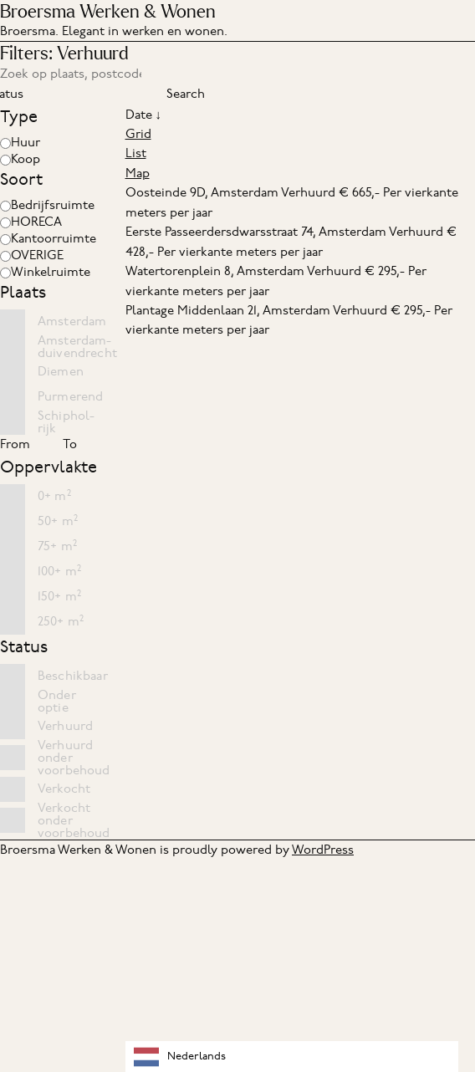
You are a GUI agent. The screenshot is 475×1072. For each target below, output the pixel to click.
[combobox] (291, 1056)
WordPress (323, 849)
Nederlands (180, 1057)
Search (185, 93)
